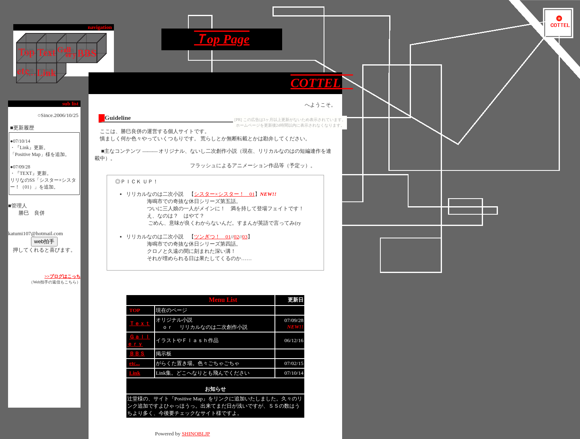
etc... (134, 363)
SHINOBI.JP (196, 434)
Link (134, 373)
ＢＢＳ (137, 354)
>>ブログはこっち (62, 276)
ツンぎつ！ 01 (212, 237)
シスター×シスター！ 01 (224, 194)
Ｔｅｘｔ (139, 323)
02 (236, 237)
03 (244, 237)
